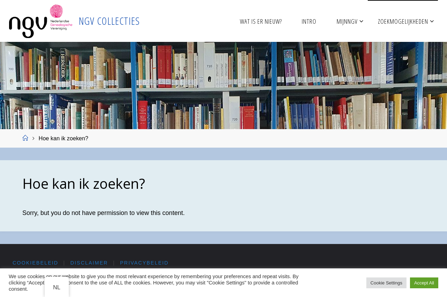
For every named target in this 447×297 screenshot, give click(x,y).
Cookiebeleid (35, 263)
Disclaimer (89, 263)
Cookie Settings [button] (386, 282)
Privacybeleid (144, 263)
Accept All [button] (424, 282)
